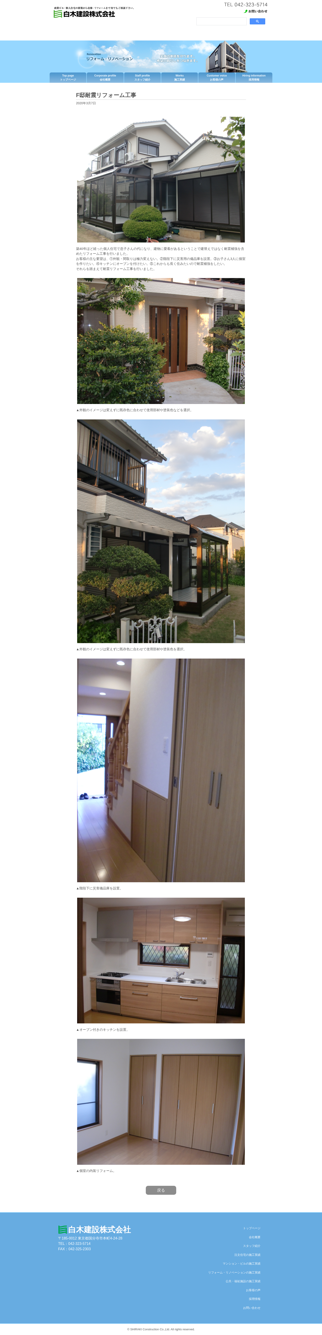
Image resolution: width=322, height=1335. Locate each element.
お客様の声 (217, 77)
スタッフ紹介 (142, 77)
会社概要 (105, 77)
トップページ (68, 77)
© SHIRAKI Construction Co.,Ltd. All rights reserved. (161, 1329)
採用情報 (254, 77)
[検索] (221, 21)
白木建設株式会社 (99, 1229)
